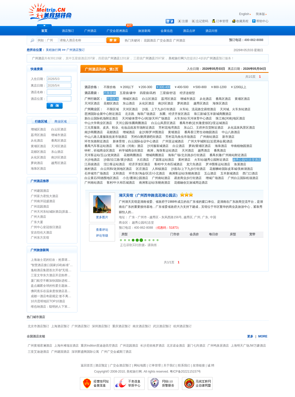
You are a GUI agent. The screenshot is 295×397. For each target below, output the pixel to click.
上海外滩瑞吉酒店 (66, 345)
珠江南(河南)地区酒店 (230, 118)
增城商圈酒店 (155, 155)
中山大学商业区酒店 (98, 123)
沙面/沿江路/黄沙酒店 (118, 159)
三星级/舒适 (168, 93)
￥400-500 (181, 87)
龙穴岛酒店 (194, 164)
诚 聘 (210, 365)
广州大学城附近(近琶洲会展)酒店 (210, 141)
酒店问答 (211, 31)
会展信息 (167, 31)
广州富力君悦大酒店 (44, 196)
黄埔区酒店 (38, 146)
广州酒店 (90, 31)
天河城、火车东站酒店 (235, 109)
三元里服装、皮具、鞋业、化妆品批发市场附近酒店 (120, 127)
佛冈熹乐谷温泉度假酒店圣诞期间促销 (57, 291)
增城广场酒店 (215, 178)
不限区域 (113, 99)
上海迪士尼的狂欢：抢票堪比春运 (54, 260)
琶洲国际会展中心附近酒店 (103, 114)
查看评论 (102, 229)
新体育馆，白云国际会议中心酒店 (136, 141)
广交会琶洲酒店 (117, 31)
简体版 (261, 14)
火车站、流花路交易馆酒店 (197, 109)
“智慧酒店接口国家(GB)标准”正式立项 (56, 265)
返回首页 (87, 365)
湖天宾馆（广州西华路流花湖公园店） (149, 195)
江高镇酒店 (92, 164)
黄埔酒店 (174, 132)
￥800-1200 (218, 87)
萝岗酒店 (37, 163)
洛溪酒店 (240, 164)
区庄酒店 (142, 169)
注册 (185, 21)
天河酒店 (188, 150)
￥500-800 (199, 87)
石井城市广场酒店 (97, 173)
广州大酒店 (38, 216)
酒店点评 (189, 31)
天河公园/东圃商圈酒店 (131, 123)
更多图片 (102, 217)
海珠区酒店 (38, 168)
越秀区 (154, 217)
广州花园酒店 (40, 206)
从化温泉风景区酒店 (241, 127)
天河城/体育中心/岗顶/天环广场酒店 (146, 118)
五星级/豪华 (128, 93)
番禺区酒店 (58, 140)
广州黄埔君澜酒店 (40, 345)
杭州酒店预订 (182, 326)
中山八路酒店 (231, 132)
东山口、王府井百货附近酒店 (203, 127)
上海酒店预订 (60, 326)
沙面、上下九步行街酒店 (159, 109)
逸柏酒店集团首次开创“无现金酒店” (55, 270)
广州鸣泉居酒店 (218, 345)
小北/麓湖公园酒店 (135, 178)
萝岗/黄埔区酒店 (200, 146)
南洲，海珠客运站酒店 (162, 150)
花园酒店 (150, 40)
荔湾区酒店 (38, 135)
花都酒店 (113, 132)
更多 (250, 336)
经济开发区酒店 (139, 164)
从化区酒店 (38, 157)
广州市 (143, 217)
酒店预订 (68, 31)
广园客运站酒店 (163, 159)
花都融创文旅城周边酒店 (191, 182)
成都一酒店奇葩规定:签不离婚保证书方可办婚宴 (63, 296)
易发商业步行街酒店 (188, 178)
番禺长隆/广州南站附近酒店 (228, 155)
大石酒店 (143, 159)
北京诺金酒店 (176, 345)
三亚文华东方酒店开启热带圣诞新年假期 (58, 275)
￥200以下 (127, 87)
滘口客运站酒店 (114, 164)
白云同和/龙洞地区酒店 (116, 169)
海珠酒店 (221, 146)
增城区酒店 (38, 129)
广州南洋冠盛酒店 (43, 201)
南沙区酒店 (58, 157)
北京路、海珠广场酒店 (140, 114)
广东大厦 (37, 222)
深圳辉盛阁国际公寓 (85, 351)
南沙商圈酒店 (94, 132)
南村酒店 (91, 169)
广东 (132, 217)
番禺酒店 (220, 150)
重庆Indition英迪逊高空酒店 (99, 345)
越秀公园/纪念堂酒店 (247, 159)
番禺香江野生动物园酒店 (201, 132)
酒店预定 (101, 365)
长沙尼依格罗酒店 (152, 345)
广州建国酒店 (40, 191)
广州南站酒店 (209, 137)
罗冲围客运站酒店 (218, 164)
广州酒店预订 (75, 50)
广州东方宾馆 (40, 237)
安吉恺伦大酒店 (41, 232)
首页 (44, 31)
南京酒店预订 (142, 326)
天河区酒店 (58, 146)
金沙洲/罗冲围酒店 (151, 132)
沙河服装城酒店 (157, 146)
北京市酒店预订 (38, 326)
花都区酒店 (38, 152)
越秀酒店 (204, 150)
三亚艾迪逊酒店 (38, 351)
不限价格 (110, 87)
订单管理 (222, 21)
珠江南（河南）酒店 (129, 146)
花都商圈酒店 (133, 155)
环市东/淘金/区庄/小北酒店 (147, 173)
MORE (263, 336)
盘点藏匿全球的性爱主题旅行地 (52, 286)
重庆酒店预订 (121, 326)
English (244, 14)
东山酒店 (57, 152)
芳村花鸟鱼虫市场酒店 (180, 137)
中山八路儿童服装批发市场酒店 (106, 137)
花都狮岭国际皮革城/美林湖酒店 (231, 169)
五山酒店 (210, 173)
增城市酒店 (58, 135)
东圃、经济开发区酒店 (174, 114)
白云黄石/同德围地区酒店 (102, 178)
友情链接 (199, 365)
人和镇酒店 (159, 169)
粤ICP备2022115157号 (185, 371)
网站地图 (140, 365)
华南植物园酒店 (241, 146)
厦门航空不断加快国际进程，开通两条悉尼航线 (63, 280)
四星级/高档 (148, 93)
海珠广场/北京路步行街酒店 (186, 155)
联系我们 (184, 365)
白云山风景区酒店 (163, 123)
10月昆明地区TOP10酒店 (48, 301)
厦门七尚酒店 (196, 345)
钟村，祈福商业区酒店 (100, 150)
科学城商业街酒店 (131, 150)
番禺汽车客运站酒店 (98, 146)
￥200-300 (145, 87)
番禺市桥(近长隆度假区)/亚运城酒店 (203, 123)
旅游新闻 (144, 31)
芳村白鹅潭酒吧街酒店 (146, 137)
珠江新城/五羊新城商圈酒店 (212, 114)
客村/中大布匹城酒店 (168, 164)
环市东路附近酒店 (97, 141)
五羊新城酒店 (229, 173)
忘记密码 (202, 21)
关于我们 (169, 365)
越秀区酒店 (58, 163)
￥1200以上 (238, 87)
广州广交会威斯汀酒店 (116, 351)
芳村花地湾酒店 (169, 127)
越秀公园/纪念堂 (143, 222)
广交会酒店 (165, 40)
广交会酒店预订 (120, 365)
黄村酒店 (184, 159)
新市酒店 (228, 137)
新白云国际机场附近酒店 (101, 118)
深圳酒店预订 (101, 326)
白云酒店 (179, 146)
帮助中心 (262, 21)
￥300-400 (163, 87)
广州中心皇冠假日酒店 (46, 227)
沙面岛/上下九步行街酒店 (188, 169)
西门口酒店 (250, 173)
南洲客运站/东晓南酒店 (184, 173)
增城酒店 (129, 132)
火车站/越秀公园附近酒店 (211, 159)
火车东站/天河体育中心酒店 (193, 118)
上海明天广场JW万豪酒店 (248, 345)
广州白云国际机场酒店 (243, 178)
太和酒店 (119, 173)
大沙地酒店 (92, 159)
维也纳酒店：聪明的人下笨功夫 (52, 306)
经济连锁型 (187, 93)
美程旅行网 (53, 50)
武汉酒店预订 (162, 326)
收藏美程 (242, 21)
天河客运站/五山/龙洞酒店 (102, 155)
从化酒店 (37, 140)
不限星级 (110, 93)
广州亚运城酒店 (173, 141)
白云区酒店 (58, 129)
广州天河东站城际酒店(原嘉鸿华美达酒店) (59, 211)
